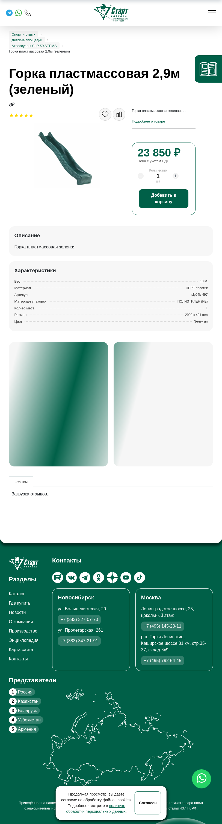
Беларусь (23, 710)
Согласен (148, 803)
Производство (23, 631)
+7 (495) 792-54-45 (162, 660)
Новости (17, 612)
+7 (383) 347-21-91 (79, 641)
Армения (22, 729)
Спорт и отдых (23, 34)
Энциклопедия (24, 640)
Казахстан (24, 701)
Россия (20, 692)
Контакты (18, 659)
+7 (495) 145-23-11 (162, 626)
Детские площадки (27, 40)
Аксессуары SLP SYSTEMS (34, 46)
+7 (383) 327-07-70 (79, 619)
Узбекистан (25, 720)
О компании (21, 621)
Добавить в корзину (163, 198)
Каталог (17, 593)
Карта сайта (21, 649)
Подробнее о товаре (148, 121)
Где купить (20, 603)
